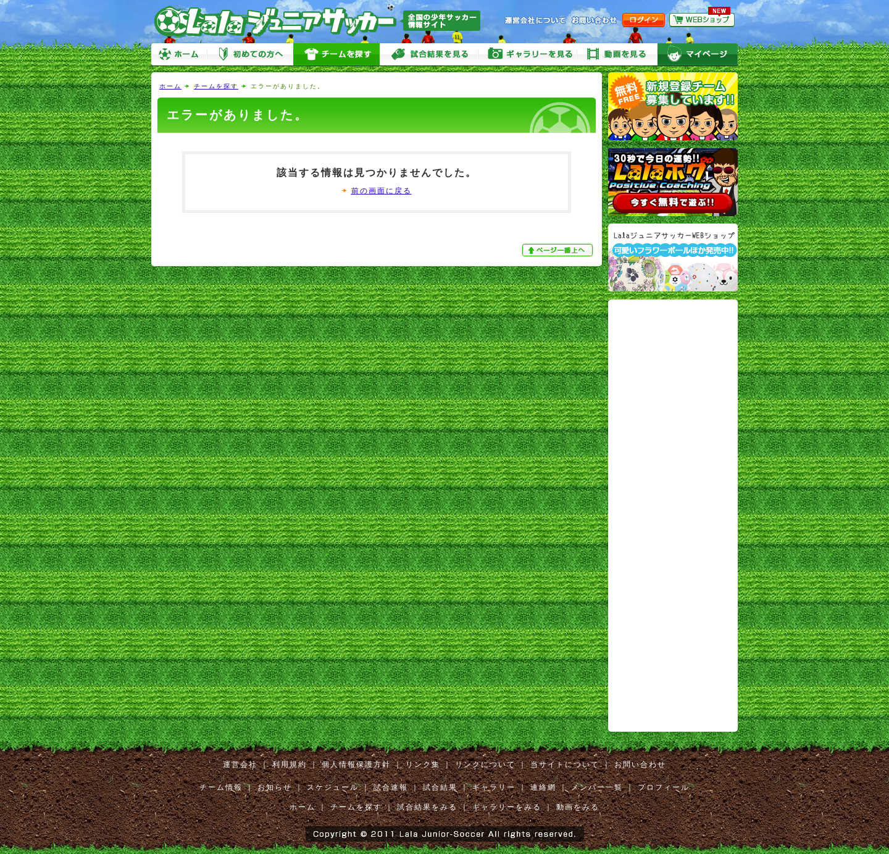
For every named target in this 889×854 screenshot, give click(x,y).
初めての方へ (250, 54)
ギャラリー (493, 787)
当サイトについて (564, 764)
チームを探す (336, 54)
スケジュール (333, 787)
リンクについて (485, 764)
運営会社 (240, 764)
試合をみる (429, 54)
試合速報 (391, 787)
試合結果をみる (427, 807)
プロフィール (664, 787)
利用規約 (289, 764)
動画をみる (617, 54)
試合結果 (440, 787)
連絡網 (543, 787)
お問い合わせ (640, 764)
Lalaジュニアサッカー (322, 21)
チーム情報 (221, 787)
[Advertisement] (660, 488)
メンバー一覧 (597, 787)
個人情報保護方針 (356, 764)
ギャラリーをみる (527, 54)
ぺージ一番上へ (559, 250)
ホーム (179, 54)
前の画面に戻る (381, 190)
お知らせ (274, 787)
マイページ (697, 54)
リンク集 (423, 764)
